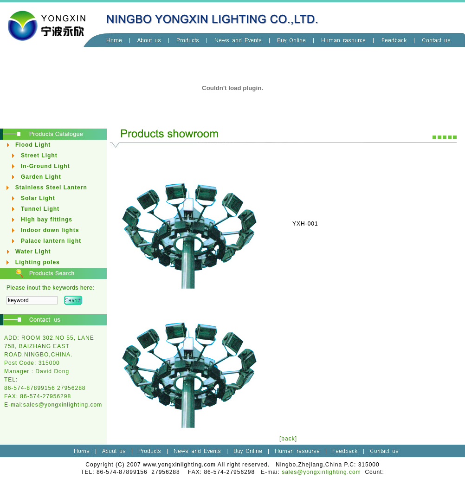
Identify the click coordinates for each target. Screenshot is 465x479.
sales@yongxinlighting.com (63, 404)
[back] (288, 438)
